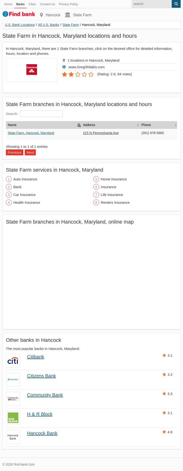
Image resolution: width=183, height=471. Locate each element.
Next (30, 152)
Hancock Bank (42, 433)
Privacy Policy (68, 4)
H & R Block (40, 414)
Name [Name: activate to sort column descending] (12, 125)
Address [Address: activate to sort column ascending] (89, 125)
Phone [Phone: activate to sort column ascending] (146, 125)
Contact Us (47, 4)
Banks (20, 4)
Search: (34, 113)
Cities (32, 4)
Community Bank (45, 395)
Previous (14, 152)
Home (8, 4)
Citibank (35, 356)
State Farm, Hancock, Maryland (31, 133)
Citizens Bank (41, 375)
